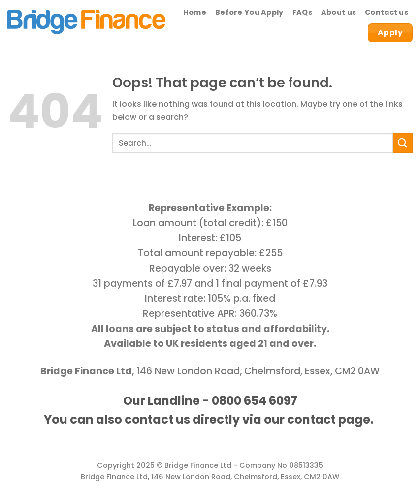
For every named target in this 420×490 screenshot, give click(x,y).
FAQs (302, 12)
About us (338, 12)
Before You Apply (249, 12)
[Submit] (403, 143)
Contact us (386, 12)
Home (194, 12)
